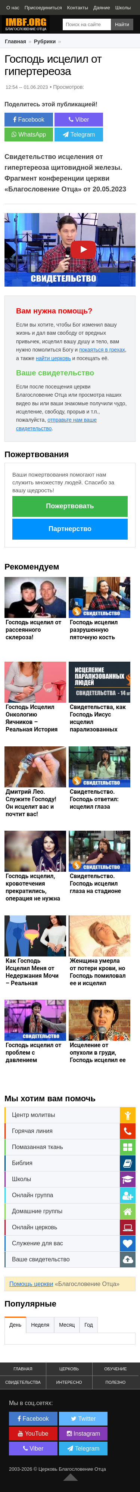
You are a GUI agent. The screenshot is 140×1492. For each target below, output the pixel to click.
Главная (22, 1369)
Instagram (83, 1433)
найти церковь (53, 358)
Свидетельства (23, 1382)
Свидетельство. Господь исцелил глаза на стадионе (95, 884)
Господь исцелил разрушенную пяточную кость (94, 630)
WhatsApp (29, 134)
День (15, 1325)
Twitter (83, 1418)
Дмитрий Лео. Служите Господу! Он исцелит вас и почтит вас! (31, 803)
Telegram (79, 134)
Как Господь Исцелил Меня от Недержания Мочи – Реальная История (32, 975)
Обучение (115, 1369)
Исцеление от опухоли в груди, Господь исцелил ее (98, 1053)
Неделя (40, 1325)
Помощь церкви (31, 1284)
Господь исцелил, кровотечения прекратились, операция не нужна (33, 887)
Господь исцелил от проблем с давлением (33, 1053)
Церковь (69, 1369)
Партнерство (70, 529)
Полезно (115, 1382)
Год (88, 1325)
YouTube (33, 1433)
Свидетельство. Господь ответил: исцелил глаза (94, 799)
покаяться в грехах (102, 350)
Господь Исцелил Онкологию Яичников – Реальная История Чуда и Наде (31, 721)
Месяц (67, 1325)
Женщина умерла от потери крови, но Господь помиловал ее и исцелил (98, 972)
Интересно (69, 1382)
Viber (79, 119)
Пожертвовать (70, 506)
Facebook (28, 119)
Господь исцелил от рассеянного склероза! (33, 630)
